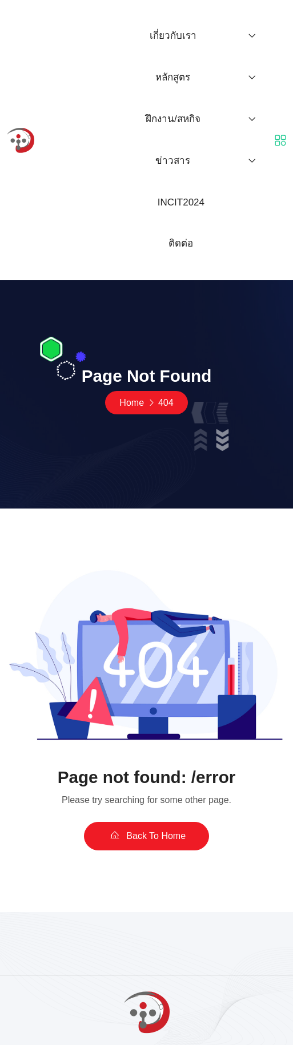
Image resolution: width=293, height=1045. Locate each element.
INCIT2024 (181, 202)
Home (131, 402)
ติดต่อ (180, 243)
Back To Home (146, 835)
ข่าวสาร (172, 160)
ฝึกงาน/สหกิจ (173, 119)
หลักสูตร (172, 77)
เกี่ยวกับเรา (173, 35)
